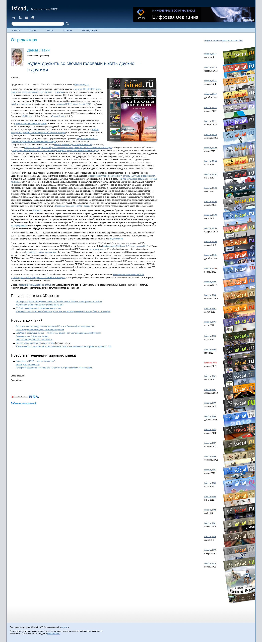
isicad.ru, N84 (210, 483)
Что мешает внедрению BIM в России (71, 206)
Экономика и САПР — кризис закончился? (35, 361)
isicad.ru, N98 (210, 295)
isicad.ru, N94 (210, 349)
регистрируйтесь (95, 249)
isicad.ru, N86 (210, 456)
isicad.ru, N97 (210, 308)
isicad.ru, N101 (210, 255)
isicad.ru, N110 (210, 134)
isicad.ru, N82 (210, 510)
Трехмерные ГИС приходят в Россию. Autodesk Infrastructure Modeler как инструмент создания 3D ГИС (63, 346)
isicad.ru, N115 (210, 67)
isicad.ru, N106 (210, 188)
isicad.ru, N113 (210, 94)
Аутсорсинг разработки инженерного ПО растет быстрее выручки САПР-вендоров (54, 368)
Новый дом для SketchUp (28, 364)
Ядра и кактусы (81, 85)
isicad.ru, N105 (210, 201)
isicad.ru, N (210, 268)
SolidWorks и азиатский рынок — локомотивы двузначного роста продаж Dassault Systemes (58, 333)
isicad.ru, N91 (210, 389)
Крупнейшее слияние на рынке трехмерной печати (39, 305)
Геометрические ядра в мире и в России (73, 144)
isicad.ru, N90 (210, 403)
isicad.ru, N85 (210, 470)
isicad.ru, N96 (210, 322)
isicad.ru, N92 (210, 376)
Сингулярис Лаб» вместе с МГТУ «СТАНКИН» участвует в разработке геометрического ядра (55, 150)
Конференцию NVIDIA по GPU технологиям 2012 (125, 246)
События (67, 30)
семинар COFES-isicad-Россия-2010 (73, 104)
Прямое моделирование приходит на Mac (35, 343)
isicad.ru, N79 (210, 550)
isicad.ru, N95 (210, 336)
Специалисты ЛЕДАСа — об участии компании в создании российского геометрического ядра (68, 147)
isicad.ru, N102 (210, 241)
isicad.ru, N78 (210, 563)
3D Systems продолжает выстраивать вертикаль (38, 308)
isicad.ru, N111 (210, 121)
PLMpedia (36, 210)
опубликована (116, 239)
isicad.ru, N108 (210, 161)
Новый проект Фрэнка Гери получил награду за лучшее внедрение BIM (122, 176)
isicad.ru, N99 (210, 282)
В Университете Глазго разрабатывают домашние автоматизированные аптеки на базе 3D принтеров (63, 311)
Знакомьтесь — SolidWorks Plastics (32, 336)
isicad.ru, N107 (210, 174)
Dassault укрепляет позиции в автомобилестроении (40, 330)
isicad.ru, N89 (210, 416)
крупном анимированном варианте (30, 123)
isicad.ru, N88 (210, 429)
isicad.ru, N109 (210, 148)
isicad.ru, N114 (210, 81)
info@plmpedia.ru (19, 225)
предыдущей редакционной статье (35, 285)
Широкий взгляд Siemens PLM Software (34, 340)
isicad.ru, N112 (210, 107)
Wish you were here (21, 104)
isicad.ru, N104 (210, 215)
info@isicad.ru (53, 633)
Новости (16, 30)
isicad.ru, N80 (210, 536)
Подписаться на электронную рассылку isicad (223, 40)
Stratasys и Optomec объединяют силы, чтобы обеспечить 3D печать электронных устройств (59, 301)
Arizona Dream (58, 116)
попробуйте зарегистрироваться (41, 252)
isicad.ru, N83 (210, 496)
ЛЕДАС (64, 627)
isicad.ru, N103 (210, 228)
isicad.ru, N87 (210, 443)
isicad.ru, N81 (210, 523)
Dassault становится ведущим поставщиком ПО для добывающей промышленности (55, 326)
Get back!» (27, 116)
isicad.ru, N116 (210, 54)
